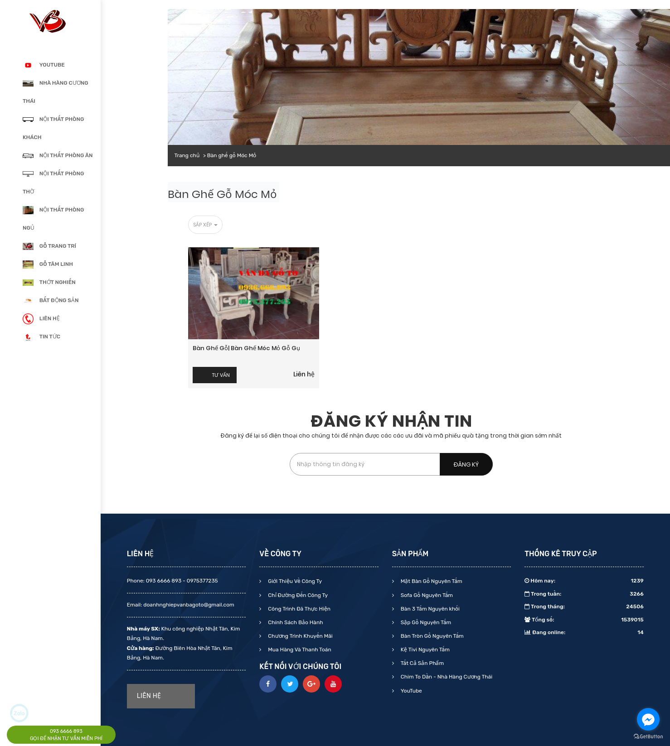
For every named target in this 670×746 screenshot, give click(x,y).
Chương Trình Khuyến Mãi (299, 636)
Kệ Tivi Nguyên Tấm (424, 649)
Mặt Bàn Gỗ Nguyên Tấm (430, 581)
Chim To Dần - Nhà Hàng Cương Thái (445, 677)
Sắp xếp (205, 224)
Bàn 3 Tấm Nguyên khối (429, 609)
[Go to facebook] (648, 719)
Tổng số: (584, 619)
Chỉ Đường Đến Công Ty (297, 595)
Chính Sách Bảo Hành (295, 622)
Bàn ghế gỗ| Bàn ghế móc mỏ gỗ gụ (246, 348)
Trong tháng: (584, 606)
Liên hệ (304, 374)
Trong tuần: (584, 593)
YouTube (410, 691)
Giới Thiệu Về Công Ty (294, 581)
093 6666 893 (66, 731)
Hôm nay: (584, 580)
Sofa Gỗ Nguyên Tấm (426, 595)
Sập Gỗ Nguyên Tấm (425, 622)
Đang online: (584, 632)
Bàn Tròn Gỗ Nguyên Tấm (431, 636)
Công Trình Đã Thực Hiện (298, 609)
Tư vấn (221, 375)
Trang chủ (187, 155)
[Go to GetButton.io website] (648, 737)
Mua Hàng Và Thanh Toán (299, 649)
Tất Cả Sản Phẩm (421, 663)
